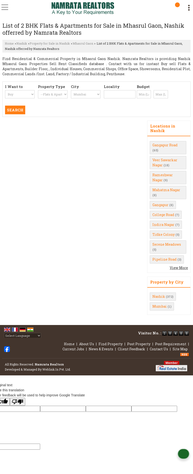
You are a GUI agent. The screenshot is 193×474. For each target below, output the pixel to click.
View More (179, 267)
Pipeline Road (164, 259)
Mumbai (159, 306)
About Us (86, 344)
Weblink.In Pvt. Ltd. (56, 369)
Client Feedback (131, 349)
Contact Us (159, 349)
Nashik (21, 43)
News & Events (101, 349)
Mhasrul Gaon (83, 43)
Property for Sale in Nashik (50, 43)
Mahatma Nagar (166, 190)
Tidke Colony (163, 234)
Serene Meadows (166, 244)
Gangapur (160, 205)
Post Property (138, 344)
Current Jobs (73, 349)
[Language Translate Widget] (22, 335)
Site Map (180, 349)
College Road (163, 214)
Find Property (111, 344)
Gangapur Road (165, 145)
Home (9, 43)
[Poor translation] (17, 402)
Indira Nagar (163, 224)
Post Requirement (170, 344)
